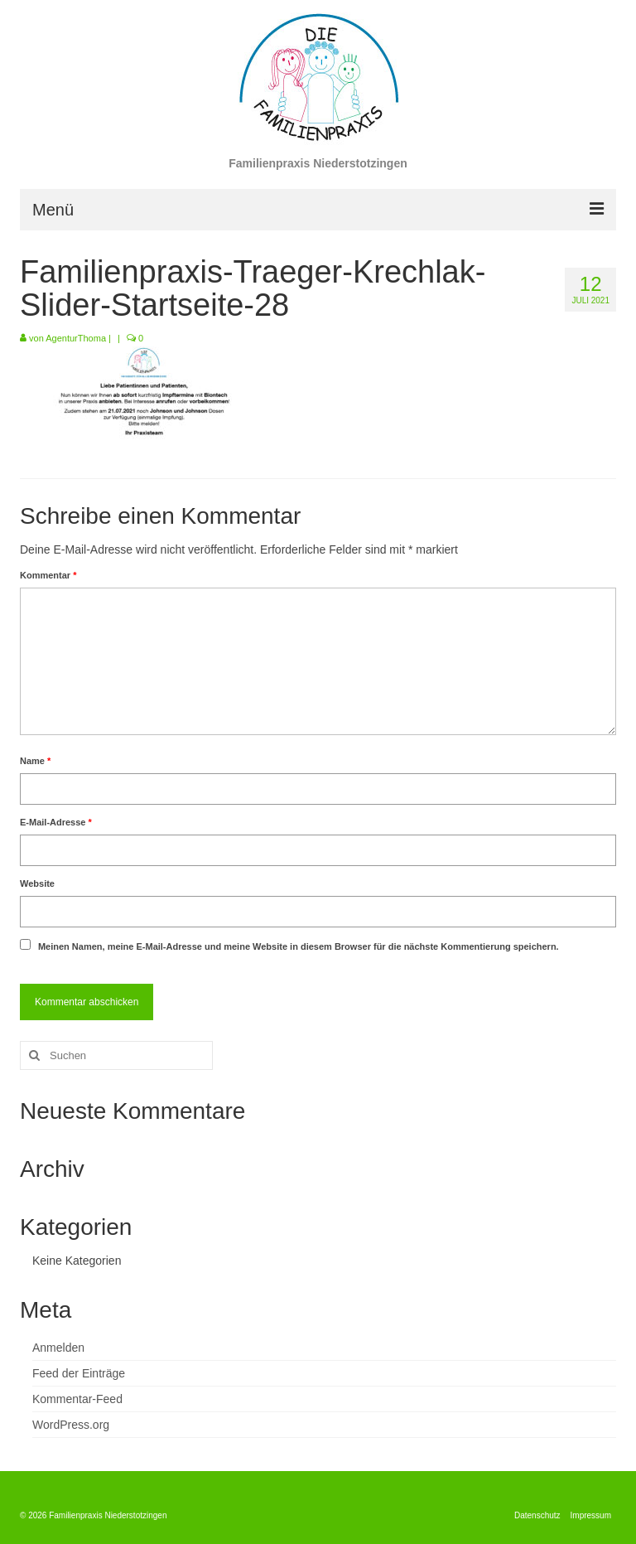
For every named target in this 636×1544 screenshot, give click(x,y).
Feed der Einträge (78, 1373)
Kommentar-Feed (77, 1399)
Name (35, 761)
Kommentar (48, 575)
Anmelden (58, 1347)
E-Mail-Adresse (56, 822)
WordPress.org (70, 1424)
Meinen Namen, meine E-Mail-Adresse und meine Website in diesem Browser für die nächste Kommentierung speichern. (298, 946)
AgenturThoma (76, 338)
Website (37, 883)
